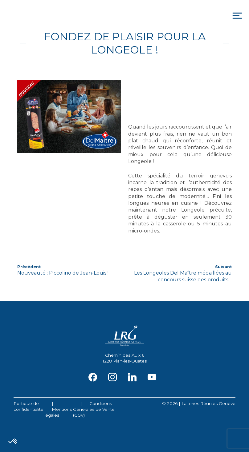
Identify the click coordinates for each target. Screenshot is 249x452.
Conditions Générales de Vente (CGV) (94, 409)
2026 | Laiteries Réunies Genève (201, 403)
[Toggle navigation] (237, 16)
